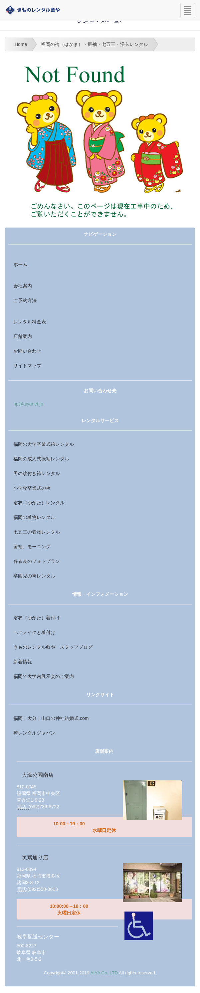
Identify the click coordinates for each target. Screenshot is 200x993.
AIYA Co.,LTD (104, 972)
